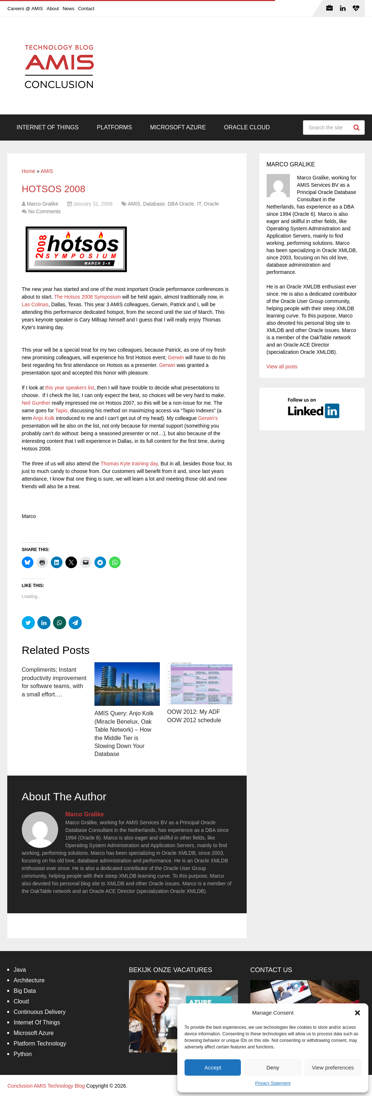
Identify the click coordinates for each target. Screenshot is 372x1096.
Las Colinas (35, 304)
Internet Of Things (47, 127)
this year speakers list (69, 388)
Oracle (211, 204)
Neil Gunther (36, 403)
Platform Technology (39, 1043)
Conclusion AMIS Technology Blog (46, 1086)
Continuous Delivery (39, 1012)
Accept (213, 1067)
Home (28, 171)
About (52, 8)
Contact (86, 8)
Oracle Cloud (247, 127)
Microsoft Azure (178, 127)
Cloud (21, 1001)
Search (357, 127)
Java (19, 970)
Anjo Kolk (43, 418)
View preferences (333, 1067)
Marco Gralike (42, 204)
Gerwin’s (208, 418)
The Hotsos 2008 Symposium (87, 297)
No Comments (44, 211)
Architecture (28, 980)
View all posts (282, 366)
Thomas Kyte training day (129, 463)
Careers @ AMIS (25, 8)
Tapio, (62, 410)
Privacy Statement (272, 1083)
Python (22, 1054)
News (68, 8)
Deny (272, 1067)
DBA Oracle (181, 204)
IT (199, 204)
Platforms (114, 127)
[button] (357, 1012)
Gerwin (176, 357)
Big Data (24, 991)
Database (154, 204)
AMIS (47, 171)
